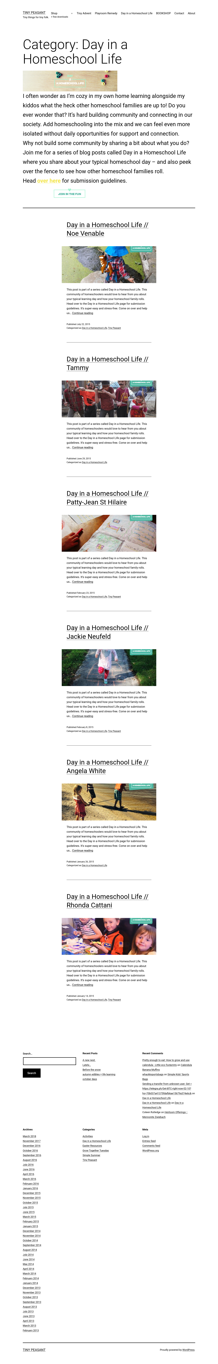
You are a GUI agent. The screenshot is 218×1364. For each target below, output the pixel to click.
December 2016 (31, 1145)
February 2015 (31, 1221)
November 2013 (32, 1292)
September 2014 (32, 1245)
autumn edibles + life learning (99, 1074)
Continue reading (82, 313)
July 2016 (28, 1164)
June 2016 (28, 1169)
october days (90, 1079)
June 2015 (28, 1212)
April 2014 (28, 1268)
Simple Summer (91, 1155)
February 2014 (31, 1278)
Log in (145, 1136)
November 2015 (32, 1197)
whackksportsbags (153, 1074)
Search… (27, 1053)
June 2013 (28, 1316)
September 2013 (32, 1302)
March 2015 (29, 1216)
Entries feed (149, 1141)
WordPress (188, 1349)
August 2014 (30, 1249)
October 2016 (30, 1150)
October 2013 (30, 1297)
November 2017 (32, 1141)
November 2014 (32, 1235)
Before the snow (92, 1069)
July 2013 (28, 1311)
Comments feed (151, 1145)
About (191, 13)
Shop (59, 15)
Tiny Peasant (34, 13)
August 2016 (30, 1159)
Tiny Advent (84, 13)
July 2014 (28, 1254)
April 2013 (28, 1320)
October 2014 (30, 1240)
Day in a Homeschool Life (136, 13)
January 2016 (30, 1188)
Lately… (87, 1065)
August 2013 (30, 1306)
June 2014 (28, 1259)
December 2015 (31, 1193)
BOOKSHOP (163, 13)
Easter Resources (92, 1145)
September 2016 (32, 1155)
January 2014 (30, 1283)
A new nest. (89, 1060)
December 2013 (31, 1287)
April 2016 (28, 1174)
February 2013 (31, 1330)
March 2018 (29, 1136)
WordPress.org (150, 1150)
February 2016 (31, 1183)
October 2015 (30, 1202)
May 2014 (28, 1264)
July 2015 (28, 1207)
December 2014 (31, 1231)
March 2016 (29, 1178)
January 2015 (30, 1226)
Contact (179, 13)
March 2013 (29, 1325)
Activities (88, 1136)
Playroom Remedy (106, 13)
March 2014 (29, 1273)
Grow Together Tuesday (96, 1150)
